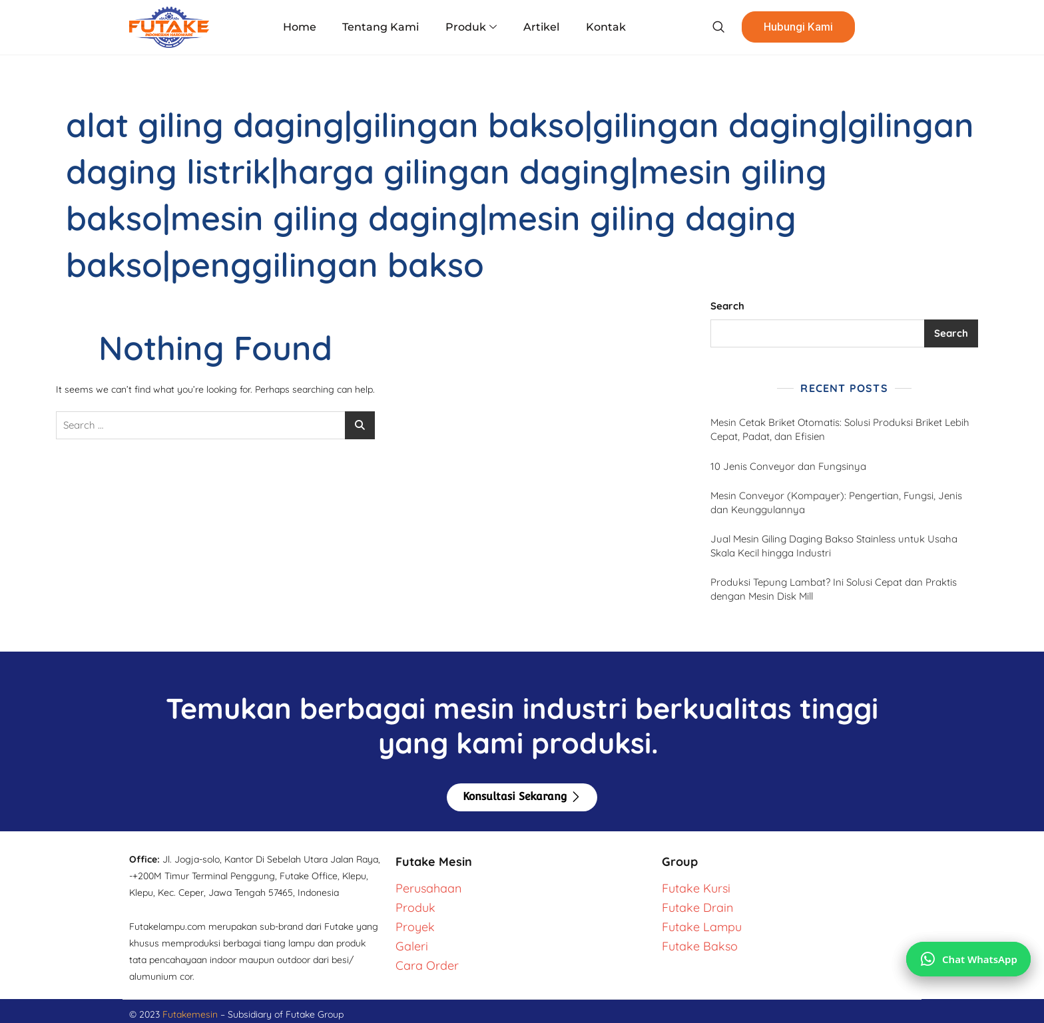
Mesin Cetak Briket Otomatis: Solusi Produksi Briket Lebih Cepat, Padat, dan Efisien (839, 429)
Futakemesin (191, 1014)
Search (727, 306)
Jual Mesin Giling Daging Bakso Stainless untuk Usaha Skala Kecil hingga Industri (833, 545)
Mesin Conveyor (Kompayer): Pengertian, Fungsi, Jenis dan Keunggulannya (836, 502)
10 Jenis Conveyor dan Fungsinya (789, 466)
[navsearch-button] (717, 27)
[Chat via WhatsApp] (968, 959)
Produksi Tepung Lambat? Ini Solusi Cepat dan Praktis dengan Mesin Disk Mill (833, 589)
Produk (471, 27)
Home (300, 27)
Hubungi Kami (797, 27)
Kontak (605, 27)
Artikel (541, 27)
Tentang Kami (381, 27)
